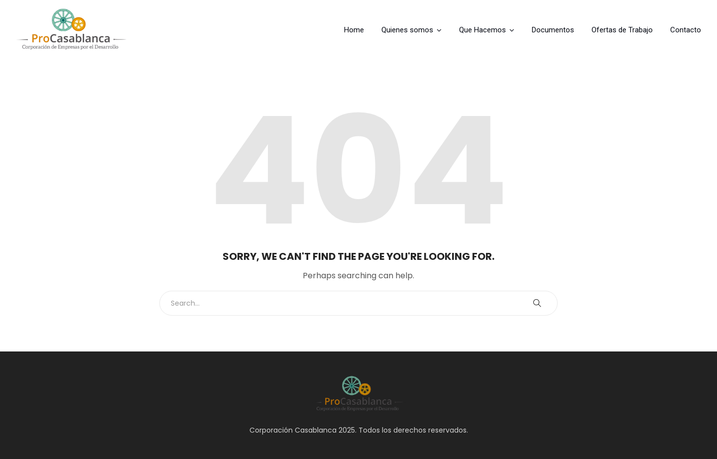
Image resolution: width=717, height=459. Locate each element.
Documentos (553, 29)
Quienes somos (407, 29)
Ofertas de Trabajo (622, 29)
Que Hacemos (482, 29)
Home (354, 29)
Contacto (685, 29)
